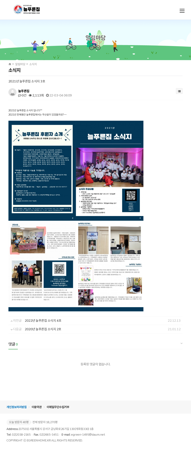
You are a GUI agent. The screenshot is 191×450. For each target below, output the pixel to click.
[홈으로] (10, 64)
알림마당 (20, 64)
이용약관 (37, 407)
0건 (22, 95)
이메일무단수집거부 (58, 407)
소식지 (33, 64)
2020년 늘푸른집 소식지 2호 (43, 329)
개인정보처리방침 (16, 407)
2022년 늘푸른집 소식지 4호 (43, 320)
